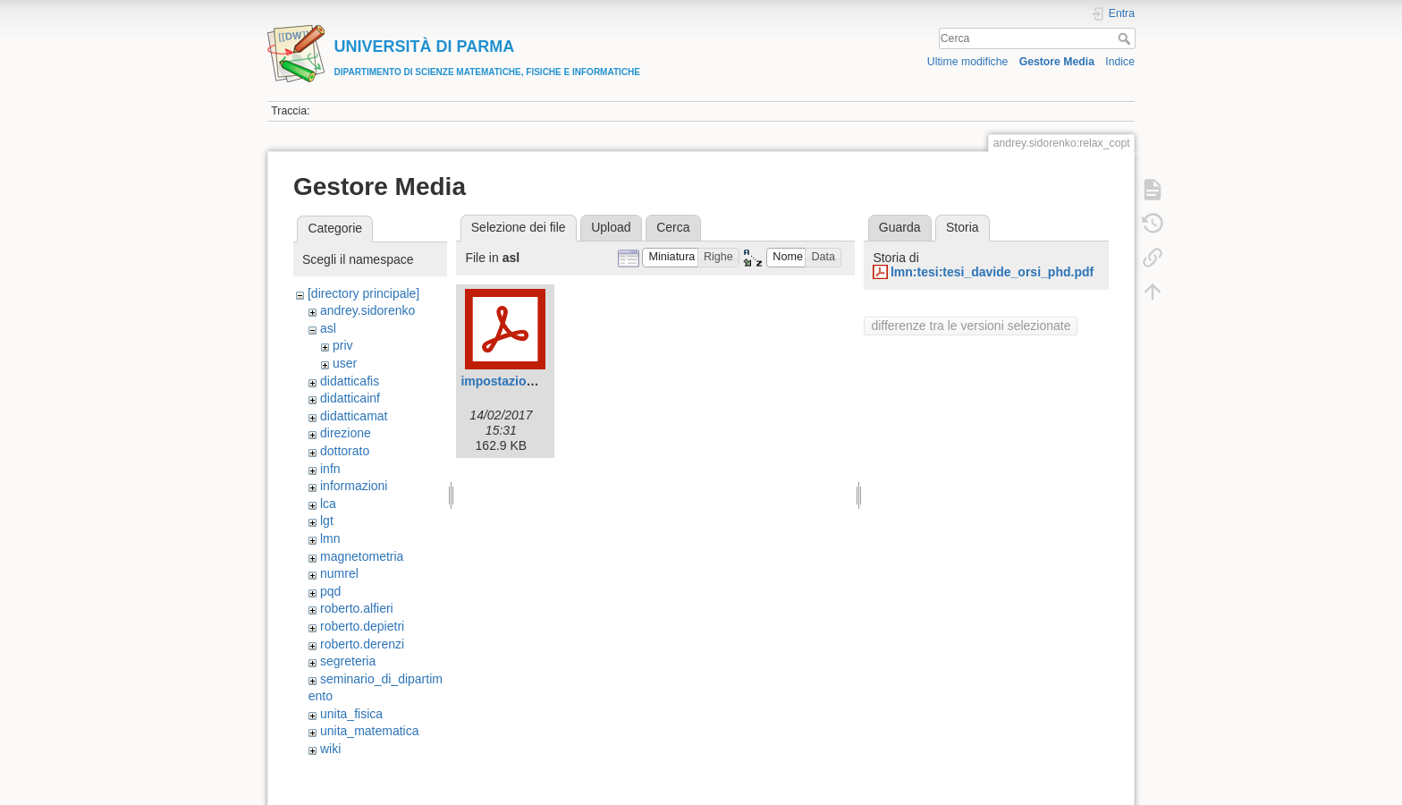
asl (328, 328)
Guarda (900, 227)
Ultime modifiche (968, 61)
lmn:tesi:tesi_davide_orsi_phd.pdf (992, 272)
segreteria (348, 661)
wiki (330, 748)
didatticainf (350, 398)
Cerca (1126, 38)
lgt (327, 520)
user (345, 363)
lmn (330, 538)
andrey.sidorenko (367, 310)
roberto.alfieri (356, 608)
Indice (1120, 61)
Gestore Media (1056, 61)
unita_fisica (351, 714)
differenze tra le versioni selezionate (970, 325)
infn (330, 469)
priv (343, 345)
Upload (610, 227)
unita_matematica (369, 731)
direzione (345, 433)
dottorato (344, 451)
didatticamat (353, 416)
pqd (330, 591)
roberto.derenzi (362, 644)
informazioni (353, 486)
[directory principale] (363, 293)
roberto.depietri (362, 626)
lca (328, 503)
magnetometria (361, 556)
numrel (339, 573)
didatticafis (349, 381)
